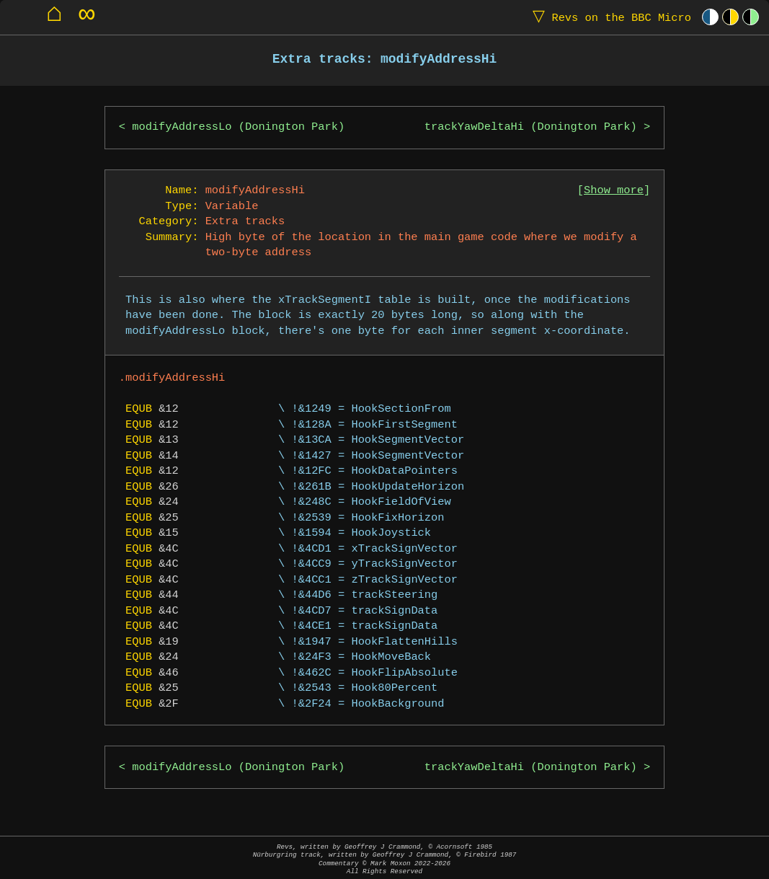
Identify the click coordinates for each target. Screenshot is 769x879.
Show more (614, 190)
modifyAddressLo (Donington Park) (238, 127)
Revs (608, 17)
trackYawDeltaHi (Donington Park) (530, 127)
